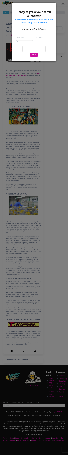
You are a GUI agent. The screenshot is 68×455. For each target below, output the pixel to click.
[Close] (54, 5)
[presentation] (34, 49)
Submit (34, 55)
